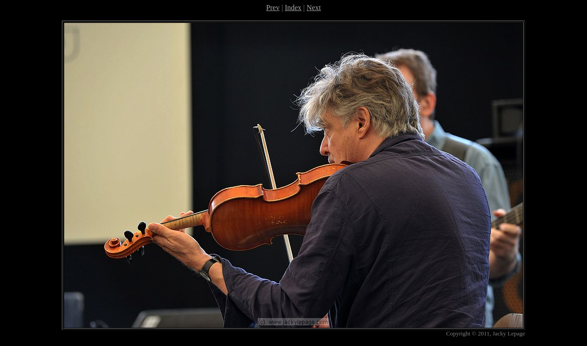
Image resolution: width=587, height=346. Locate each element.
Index (293, 7)
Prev (272, 7)
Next (314, 7)
